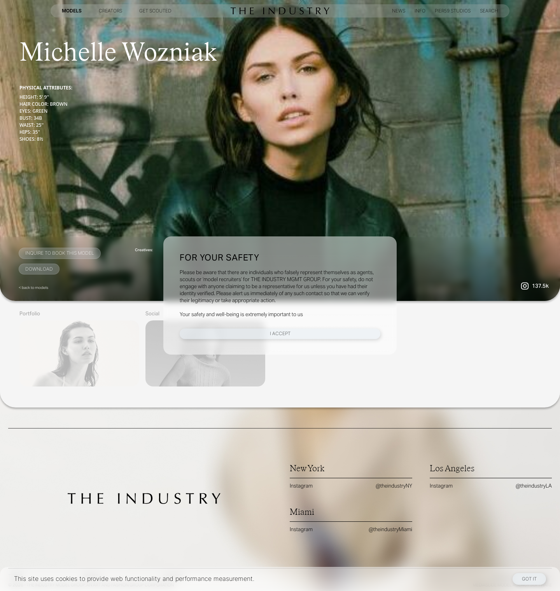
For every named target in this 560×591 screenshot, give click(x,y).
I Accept (280, 333)
